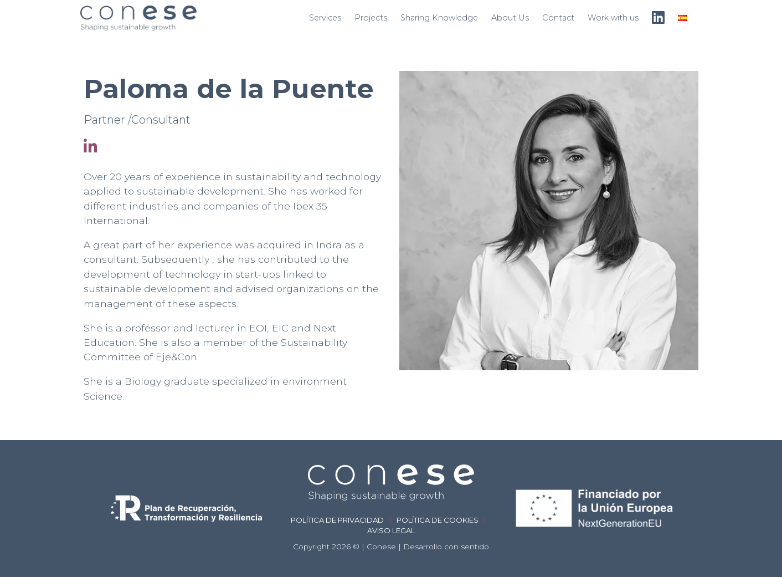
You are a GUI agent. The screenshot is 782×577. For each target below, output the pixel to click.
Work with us (613, 18)
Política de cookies (438, 519)
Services (325, 18)
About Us (510, 18)
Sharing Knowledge (439, 18)
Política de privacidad (337, 519)
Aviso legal (391, 530)
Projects (370, 18)
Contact (558, 18)
